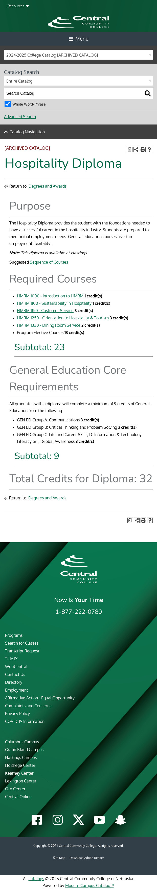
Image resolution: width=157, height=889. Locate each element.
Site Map (59, 858)
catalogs (36, 878)
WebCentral (16, 666)
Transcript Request (22, 650)
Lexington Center (20, 780)
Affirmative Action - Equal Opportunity (40, 697)
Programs (14, 635)
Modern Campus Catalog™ (89, 885)
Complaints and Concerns (28, 705)
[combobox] (78, 55)
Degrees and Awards (47, 186)
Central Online (18, 796)
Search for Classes (21, 643)
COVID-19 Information (24, 721)
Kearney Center (19, 773)
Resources (16, 6)
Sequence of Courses (49, 262)
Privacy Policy (17, 713)
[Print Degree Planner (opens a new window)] (129, 149)
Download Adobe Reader (87, 858)
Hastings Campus (21, 757)
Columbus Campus (22, 741)
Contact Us (15, 674)
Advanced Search (20, 116)
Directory (13, 682)
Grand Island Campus (24, 749)
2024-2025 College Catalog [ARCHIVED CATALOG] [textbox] (52, 55)
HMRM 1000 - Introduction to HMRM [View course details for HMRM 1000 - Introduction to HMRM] (50, 295)
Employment (16, 690)
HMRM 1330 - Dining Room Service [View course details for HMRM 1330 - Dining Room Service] (48, 325)
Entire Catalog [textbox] (19, 81)
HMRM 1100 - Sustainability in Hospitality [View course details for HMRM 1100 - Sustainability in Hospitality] (54, 303)
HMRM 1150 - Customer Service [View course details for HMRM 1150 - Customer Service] (45, 310)
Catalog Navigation (27, 131)
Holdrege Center (20, 765)
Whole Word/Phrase (29, 104)
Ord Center (15, 788)
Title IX (11, 658)
